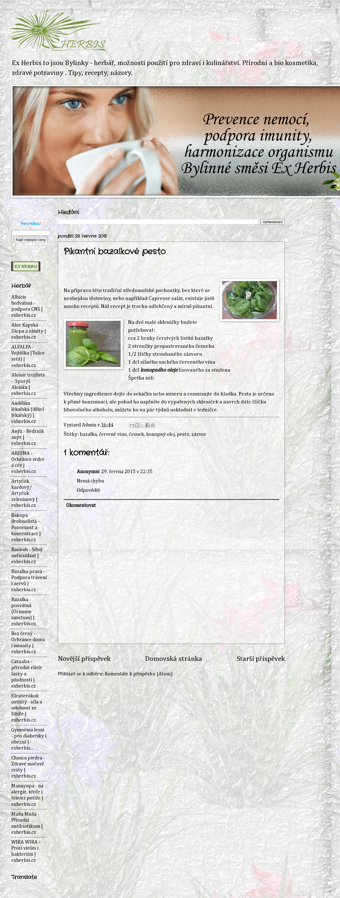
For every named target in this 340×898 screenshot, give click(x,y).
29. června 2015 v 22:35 (126, 471)
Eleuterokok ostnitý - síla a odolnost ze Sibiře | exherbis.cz (26, 708)
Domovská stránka (173, 659)
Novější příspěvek (84, 659)
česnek (136, 434)
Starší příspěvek (261, 659)
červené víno (113, 434)
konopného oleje (158, 370)
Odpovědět (88, 490)
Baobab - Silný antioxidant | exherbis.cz (26, 555)
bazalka (88, 434)
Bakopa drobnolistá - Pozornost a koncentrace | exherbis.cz (26, 527)
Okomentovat (81, 505)
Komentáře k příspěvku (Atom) (138, 674)
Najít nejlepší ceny (31, 240)
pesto (183, 434)
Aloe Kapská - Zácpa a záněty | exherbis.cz (28, 331)
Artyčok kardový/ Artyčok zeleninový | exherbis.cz (24, 493)
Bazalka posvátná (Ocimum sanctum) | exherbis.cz (23, 611)
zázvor (198, 434)
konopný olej (160, 434)
